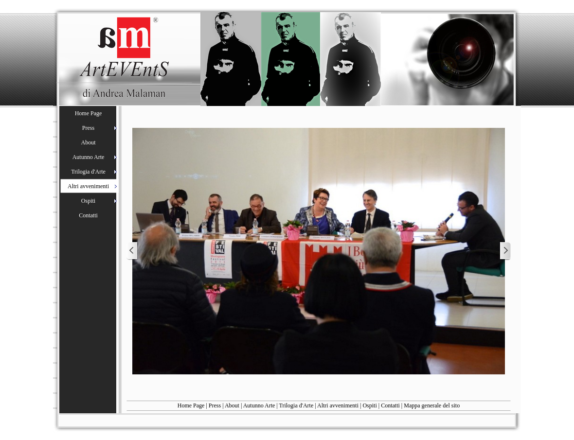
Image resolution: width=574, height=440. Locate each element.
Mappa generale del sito (432, 405)
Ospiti (369, 405)
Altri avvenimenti (338, 405)
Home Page (191, 405)
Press (215, 405)
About (232, 405)
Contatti (390, 405)
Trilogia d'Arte (296, 405)
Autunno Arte (259, 405)
